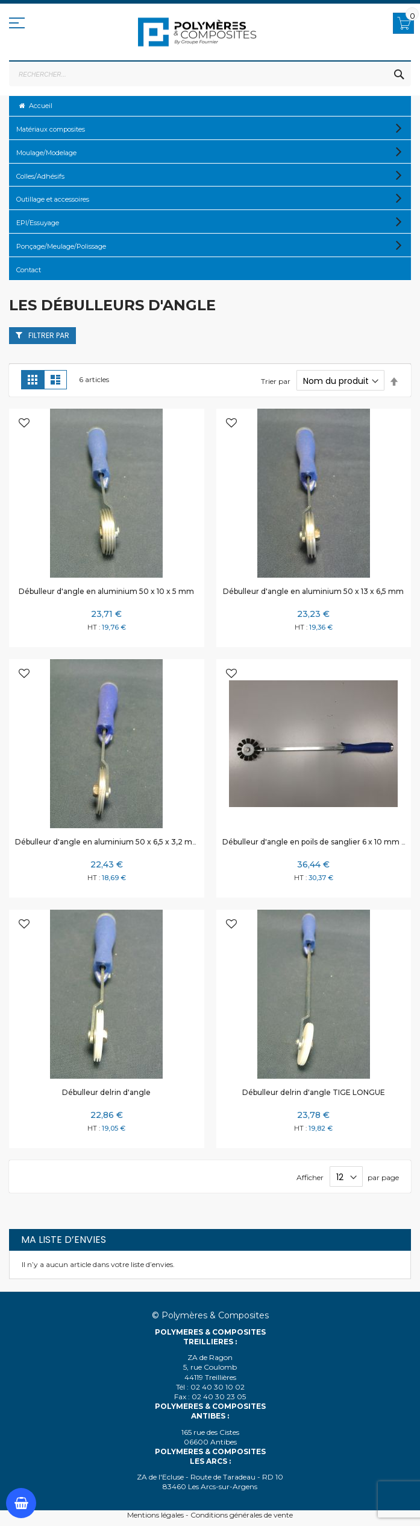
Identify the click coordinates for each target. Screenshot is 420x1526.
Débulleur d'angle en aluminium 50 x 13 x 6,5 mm (313, 591)
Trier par (275, 381)
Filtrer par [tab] (48, 335)
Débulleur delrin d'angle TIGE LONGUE (313, 1092)
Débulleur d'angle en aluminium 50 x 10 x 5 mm (106, 591)
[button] (24, 424)
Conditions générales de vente (241, 1514)
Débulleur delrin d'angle (106, 1092)
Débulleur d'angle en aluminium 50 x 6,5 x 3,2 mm (107, 841)
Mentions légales (155, 1514)
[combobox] (210, 74)
